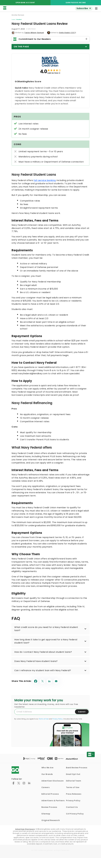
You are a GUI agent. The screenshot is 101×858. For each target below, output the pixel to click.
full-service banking (44, 180)
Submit (81, 711)
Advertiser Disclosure (52, 780)
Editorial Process (50, 794)
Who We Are (47, 767)
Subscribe (82, 8)
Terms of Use (44, 719)
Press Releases (73, 794)
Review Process (49, 807)
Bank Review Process (76, 767)
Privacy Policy (57, 719)
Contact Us (72, 807)
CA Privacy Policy (75, 813)
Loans (13, 19)
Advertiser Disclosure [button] (18, 15)
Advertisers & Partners (53, 800)
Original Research (50, 820)
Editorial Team (73, 780)
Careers (45, 787)
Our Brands (47, 774)
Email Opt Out (73, 774)
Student (19, 19)
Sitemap (45, 813)
